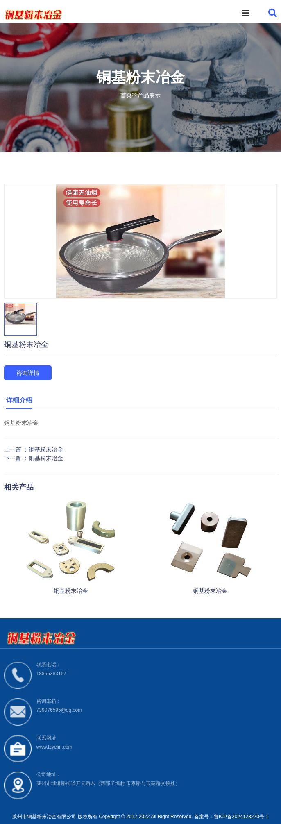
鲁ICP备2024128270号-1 (241, 816)
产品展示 (149, 95)
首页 (126, 95)
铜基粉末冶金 (46, 449)
